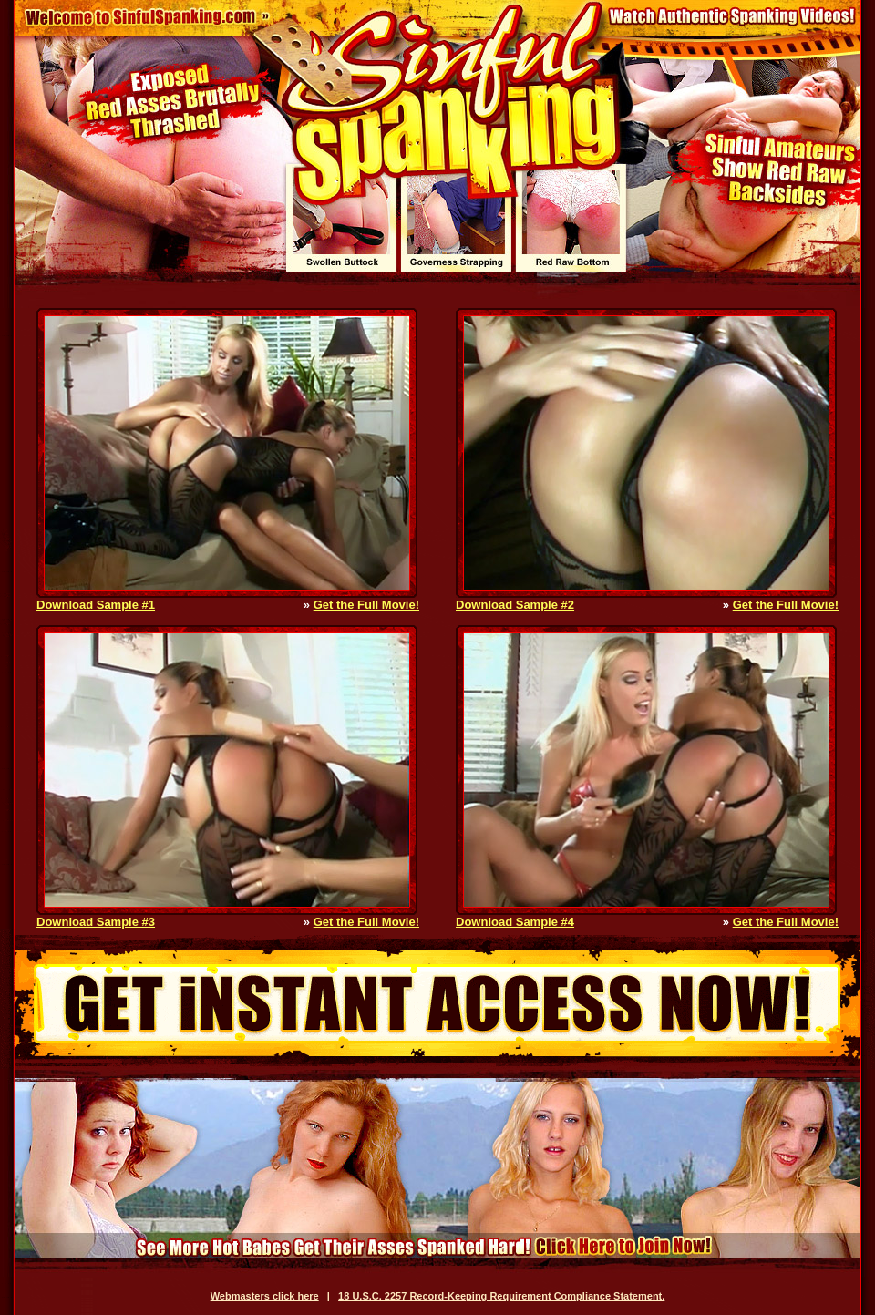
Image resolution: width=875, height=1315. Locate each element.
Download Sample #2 (515, 604)
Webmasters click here (265, 1295)
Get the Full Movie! (366, 604)
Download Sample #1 (95, 604)
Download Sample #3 (95, 922)
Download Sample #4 (515, 922)
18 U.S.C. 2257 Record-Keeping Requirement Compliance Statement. (501, 1295)
